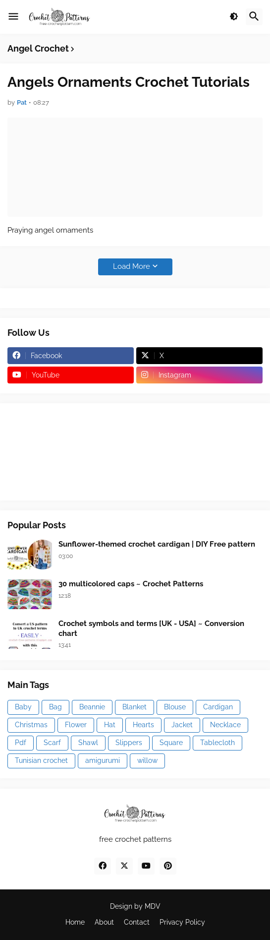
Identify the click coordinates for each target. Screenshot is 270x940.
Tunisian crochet (41, 760)
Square (171, 743)
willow (147, 760)
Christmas (31, 725)
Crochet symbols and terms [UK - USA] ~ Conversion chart (151, 628)
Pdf (20, 743)
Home (75, 922)
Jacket (182, 725)
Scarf (52, 743)
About (104, 922)
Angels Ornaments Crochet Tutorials (128, 82)
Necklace (225, 725)
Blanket (134, 707)
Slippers (128, 743)
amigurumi (102, 760)
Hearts (143, 725)
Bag (55, 707)
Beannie (92, 707)
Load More (131, 266)
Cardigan (218, 707)
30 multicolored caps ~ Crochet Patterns (130, 583)
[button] (13, 16)
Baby (23, 707)
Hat (109, 725)
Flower (76, 725)
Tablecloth (217, 743)
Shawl (88, 743)
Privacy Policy (182, 922)
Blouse (175, 707)
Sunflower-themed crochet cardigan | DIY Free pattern (156, 544)
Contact (137, 922)
